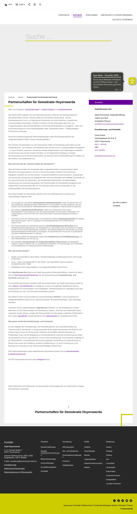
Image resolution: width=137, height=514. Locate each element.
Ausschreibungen (47, 463)
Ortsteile (109, 451)
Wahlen (87, 467)
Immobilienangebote (48, 467)
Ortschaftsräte (89, 451)
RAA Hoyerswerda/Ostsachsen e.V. (28, 275)
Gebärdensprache (65, 109)
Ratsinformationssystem (93, 463)
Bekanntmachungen (48, 459)
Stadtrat (87, 447)
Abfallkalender (68, 465)
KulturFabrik (110, 471)
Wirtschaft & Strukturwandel (117, 15)
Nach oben (68, 407)
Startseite (63, 15)
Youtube (127, 500)
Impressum (68, 505)
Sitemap (122, 505)
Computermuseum (113, 475)
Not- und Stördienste (70, 451)
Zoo (107, 459)
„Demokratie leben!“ (32, 109)
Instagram (41, 359)
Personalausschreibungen (72, 456)
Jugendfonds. (22, 316)
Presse (130, 505)
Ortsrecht (66, 461)
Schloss (109, 455)
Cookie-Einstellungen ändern (105, 505)
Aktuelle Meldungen (48, 447)
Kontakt (77, 505)
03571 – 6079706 (100, 144)
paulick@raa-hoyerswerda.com (105, 156)
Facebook (114, 500)
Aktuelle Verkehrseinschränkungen (50, 453)
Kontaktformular (10, 465)
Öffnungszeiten (68, 447)
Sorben (109, 447)
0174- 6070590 (100, 150)
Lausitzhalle (110, 467)
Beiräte (87, 455)
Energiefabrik (111, 479)
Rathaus (77, 15)
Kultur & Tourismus (122, 20)
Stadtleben (91, 15)
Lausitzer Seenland (113, 484)
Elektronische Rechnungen (14, 468)
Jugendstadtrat (51, 316)
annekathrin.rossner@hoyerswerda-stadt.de (109, 124)
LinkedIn (122, 500)
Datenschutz (87, 505)
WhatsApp (131, 500)
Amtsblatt (44, 471)
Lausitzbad (110, 463)
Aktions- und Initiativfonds (23, 286)
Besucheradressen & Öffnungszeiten (18, 472)
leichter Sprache (48, 109)
